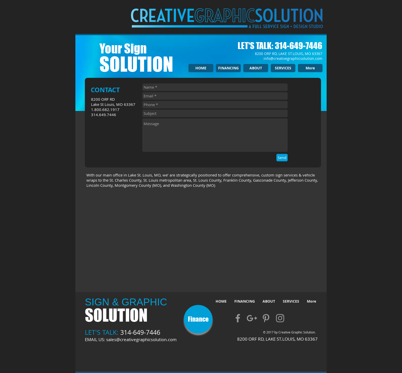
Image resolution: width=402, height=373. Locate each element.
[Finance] (198, 319)
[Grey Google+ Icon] (251, 318)
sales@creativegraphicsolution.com (141, 339)
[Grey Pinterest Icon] (266, 318)
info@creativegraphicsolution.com (293, 58)
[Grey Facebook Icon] (237, 318)
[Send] (282, 157)
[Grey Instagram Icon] (280, 318)
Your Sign (123, 48)
